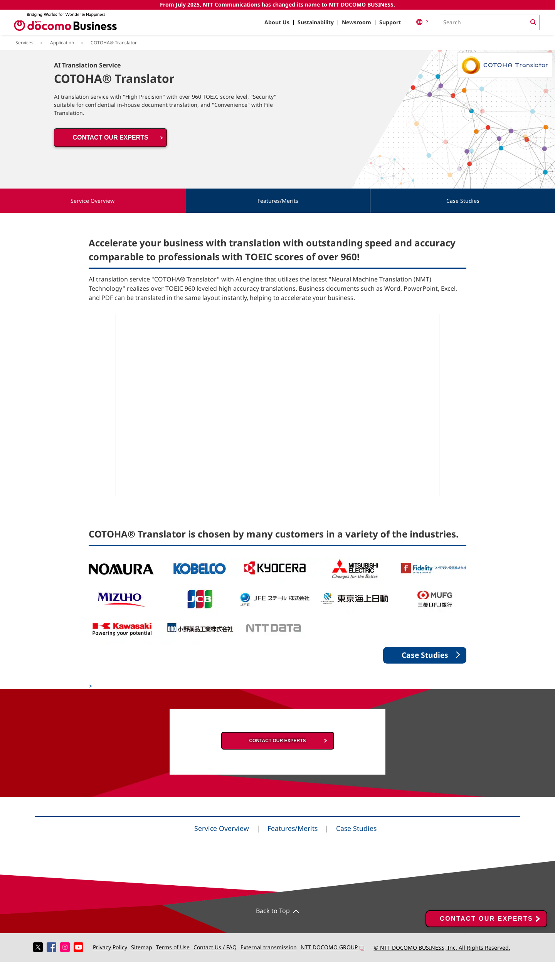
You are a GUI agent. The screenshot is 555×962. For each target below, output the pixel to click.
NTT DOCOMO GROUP (332, 947)
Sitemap (141, 947)
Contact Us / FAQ (215, 947)
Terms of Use (173, 947)
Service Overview (221, 828)
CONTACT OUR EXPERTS (110, 137)
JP (422, 22)
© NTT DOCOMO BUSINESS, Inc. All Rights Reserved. (442, 947)
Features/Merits (292, 828)
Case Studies (356, 828)
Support (390, 22)
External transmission (268, 947)
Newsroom (356, 22)
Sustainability (316, 22)
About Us (276, 22)
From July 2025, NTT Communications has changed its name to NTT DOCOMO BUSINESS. (277, 4)
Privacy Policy (110, 947)
